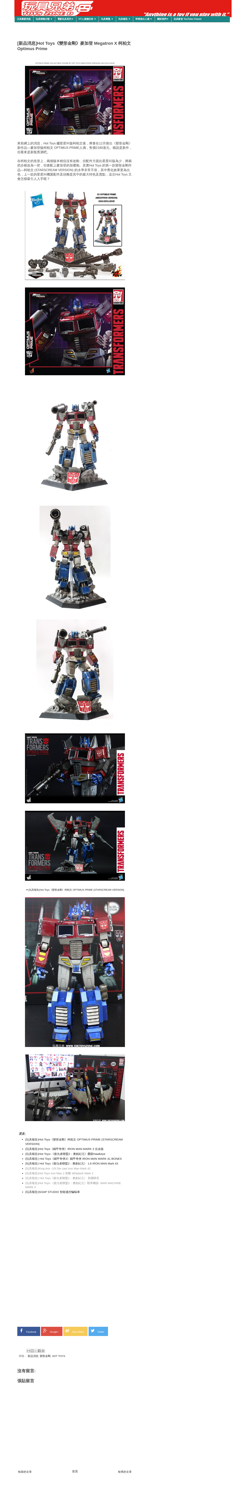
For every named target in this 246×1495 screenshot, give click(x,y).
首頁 (75, 1471)
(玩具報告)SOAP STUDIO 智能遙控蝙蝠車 (52, 1192)
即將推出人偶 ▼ (143, 19)
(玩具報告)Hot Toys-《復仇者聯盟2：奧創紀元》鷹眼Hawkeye (65, 1153)
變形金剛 (45, 1356)
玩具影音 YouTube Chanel (187, 19)
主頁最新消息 (24, 19)
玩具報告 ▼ (124, 19)
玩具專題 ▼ (107, 19)
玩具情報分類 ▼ (44, 19)
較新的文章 (25, 1471)
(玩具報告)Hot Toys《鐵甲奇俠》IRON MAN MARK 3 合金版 (64, 1148)
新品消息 (33, 1356)
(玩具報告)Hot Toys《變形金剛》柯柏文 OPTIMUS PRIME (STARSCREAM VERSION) (76, 889)
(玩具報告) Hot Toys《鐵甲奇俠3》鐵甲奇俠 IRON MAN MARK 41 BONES (73, 1158)
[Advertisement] (75, 1222)
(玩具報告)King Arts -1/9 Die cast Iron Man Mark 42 (58, 1168)
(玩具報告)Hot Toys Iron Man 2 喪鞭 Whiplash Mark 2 (59, 1173)
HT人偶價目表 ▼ (87, 19)
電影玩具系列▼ (65, 19)
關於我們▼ (163, 19)
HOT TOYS (58, 1356)
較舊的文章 (125, 1471)
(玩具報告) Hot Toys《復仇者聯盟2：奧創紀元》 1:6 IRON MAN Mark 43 (71, 1163)
